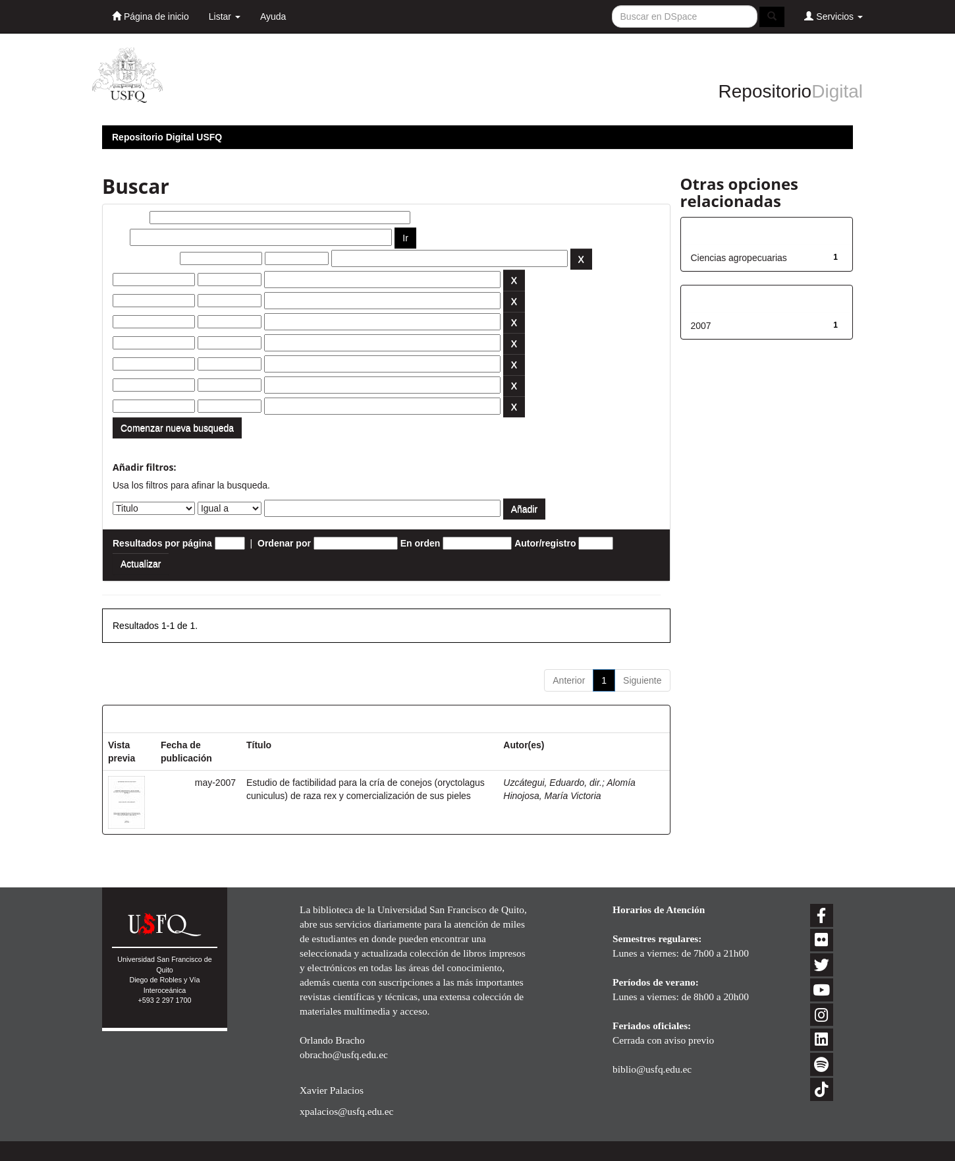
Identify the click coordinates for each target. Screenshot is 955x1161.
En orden (420, 543)
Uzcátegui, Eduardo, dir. (552, 782)
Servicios (833, 16)
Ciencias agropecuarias (739, 258)
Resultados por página (162, 543)
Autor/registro (545, 543)
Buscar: (130, 217)
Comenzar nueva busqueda (177, 428)
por (120, 237)
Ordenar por (284, 543)
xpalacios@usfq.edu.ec (346, 1111)
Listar (224, 16)
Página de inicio (150, 16)
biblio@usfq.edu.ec (652, 1069)
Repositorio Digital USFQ (167, 137)
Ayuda (273, 16)
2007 (701, 325)
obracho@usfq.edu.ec (344, 1054)
